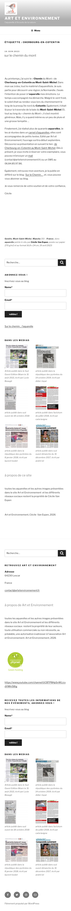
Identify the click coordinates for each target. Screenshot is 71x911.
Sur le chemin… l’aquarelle (19, 326)
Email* (35, 304)
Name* (35, 291)
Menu (35, 30)
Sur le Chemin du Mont (20, 55)
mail (30, 155)
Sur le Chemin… (34, 174)
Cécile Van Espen (39, 242)
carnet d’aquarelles (39, 132)
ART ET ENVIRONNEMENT (32, 18)
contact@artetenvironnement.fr (22, 590)
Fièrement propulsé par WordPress (22, 903)
